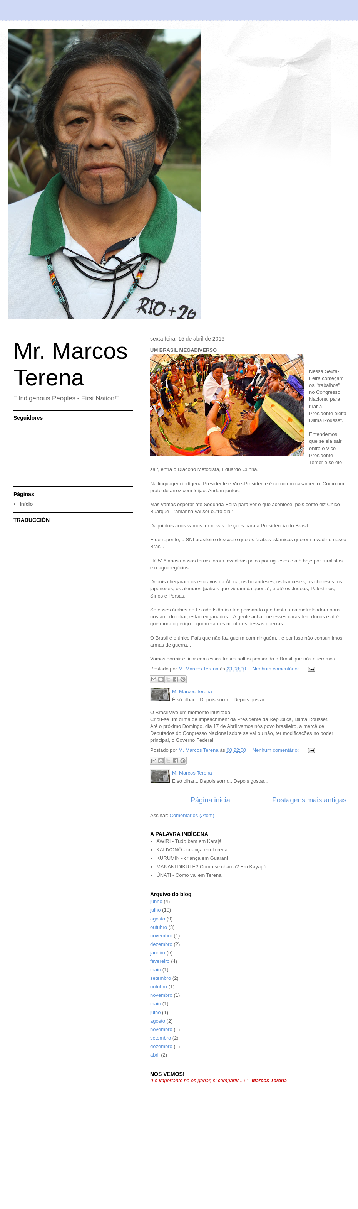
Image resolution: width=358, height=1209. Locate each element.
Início (26, 504)
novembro (161, 936)
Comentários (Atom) (192, 815)
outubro (158, 927)
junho (156, 901)
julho (155, 910)
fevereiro (160, 961)
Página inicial (211, 800)
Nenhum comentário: (276, 669)
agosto (157, 919)
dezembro (161, 944)
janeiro (157, 953)
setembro (160, 978)
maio (155, 970)
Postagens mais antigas (309, 800)
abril (155, 1055)
